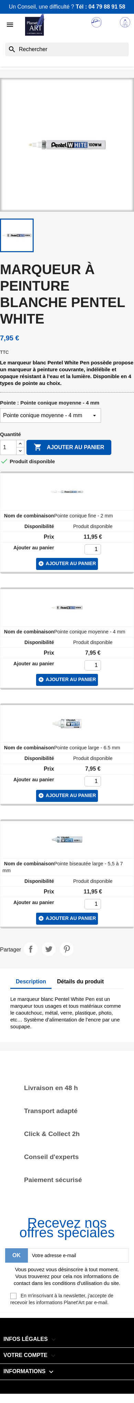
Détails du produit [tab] (80, 981)
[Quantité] (8, 447)
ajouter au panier (67, 563)
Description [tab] (31, 981)
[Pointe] (50, 415)
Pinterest (67, 949)
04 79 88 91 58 (107, 7)
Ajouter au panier (69, 447)
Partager (30, 949)
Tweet (49, 949)
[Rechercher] (67, 49)
